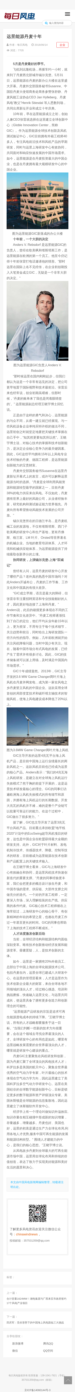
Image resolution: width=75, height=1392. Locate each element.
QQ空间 (48, 1350)
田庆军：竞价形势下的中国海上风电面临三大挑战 (35, 1322)
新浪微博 (17, 1343)
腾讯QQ (48, 1343)
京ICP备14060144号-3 (37, 1390)
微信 (15, 1350)
